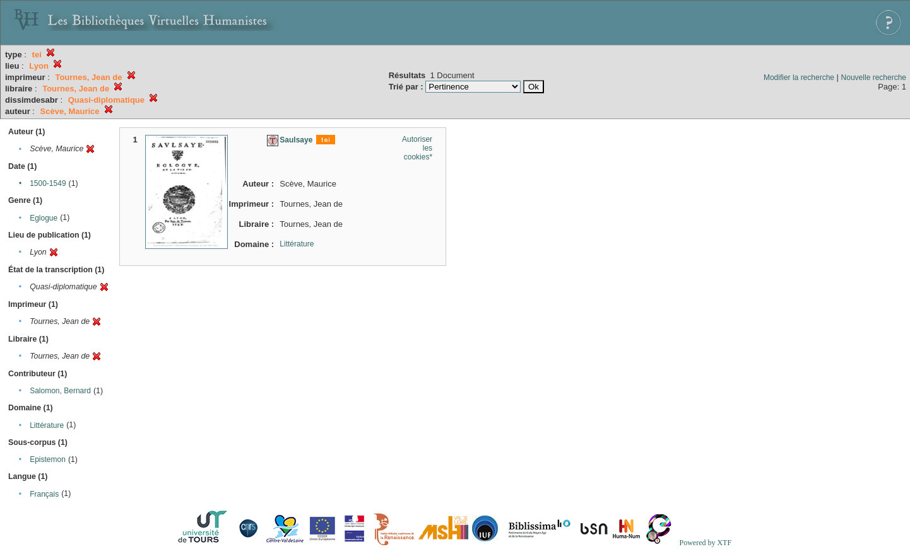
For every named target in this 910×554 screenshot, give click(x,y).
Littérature (47, 425)
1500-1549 (48, 183)
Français (44, 494)
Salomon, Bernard (60, 390)
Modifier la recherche (799, 77)
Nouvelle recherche (873, 77)
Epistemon (48, 459)
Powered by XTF (705, 542)
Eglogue (43, 218)
